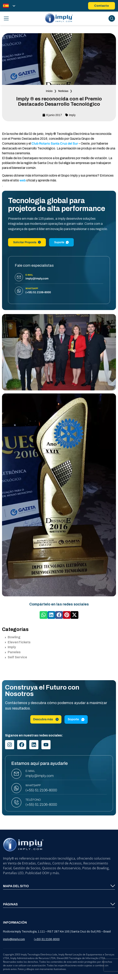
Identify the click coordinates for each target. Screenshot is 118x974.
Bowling (12, 637)
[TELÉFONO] (16, 802)
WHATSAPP (33, 785)
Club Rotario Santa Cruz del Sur (55, 143)
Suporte (61, 242)
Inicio (49, 91)
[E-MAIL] (16, 774)
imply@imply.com (39, 776)
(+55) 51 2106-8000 (41, 790)
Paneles (13, 652)
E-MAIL (30, 771)
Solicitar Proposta (27, 242)
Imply (72, 115)
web (23, 180)
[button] (43, 615)
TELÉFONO (33, 799)
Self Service (16, 657)
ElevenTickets (18, 642)
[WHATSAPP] (16, 788)
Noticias (63, 91)
